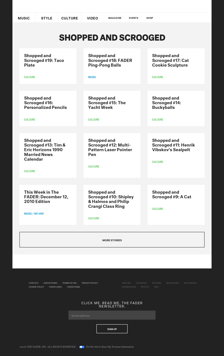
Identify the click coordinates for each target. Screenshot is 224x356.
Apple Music (190, 282)
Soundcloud (129, 286)
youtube (173, 17)
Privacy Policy (90, 282)
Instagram (172, 282)
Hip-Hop (39, 213)
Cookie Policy (36, 286)
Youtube (156, 282)
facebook (167, 17)
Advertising (50, 282)
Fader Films (73, 286)
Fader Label (55, 286)
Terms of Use (69, 282)
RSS (156, 286)
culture (29, 76)
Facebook (141, 282)
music (92, 76)
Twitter (162, 17)
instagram (178, 17)
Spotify (145, 286)
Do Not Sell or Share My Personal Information (106, 347)
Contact (34, 282)
